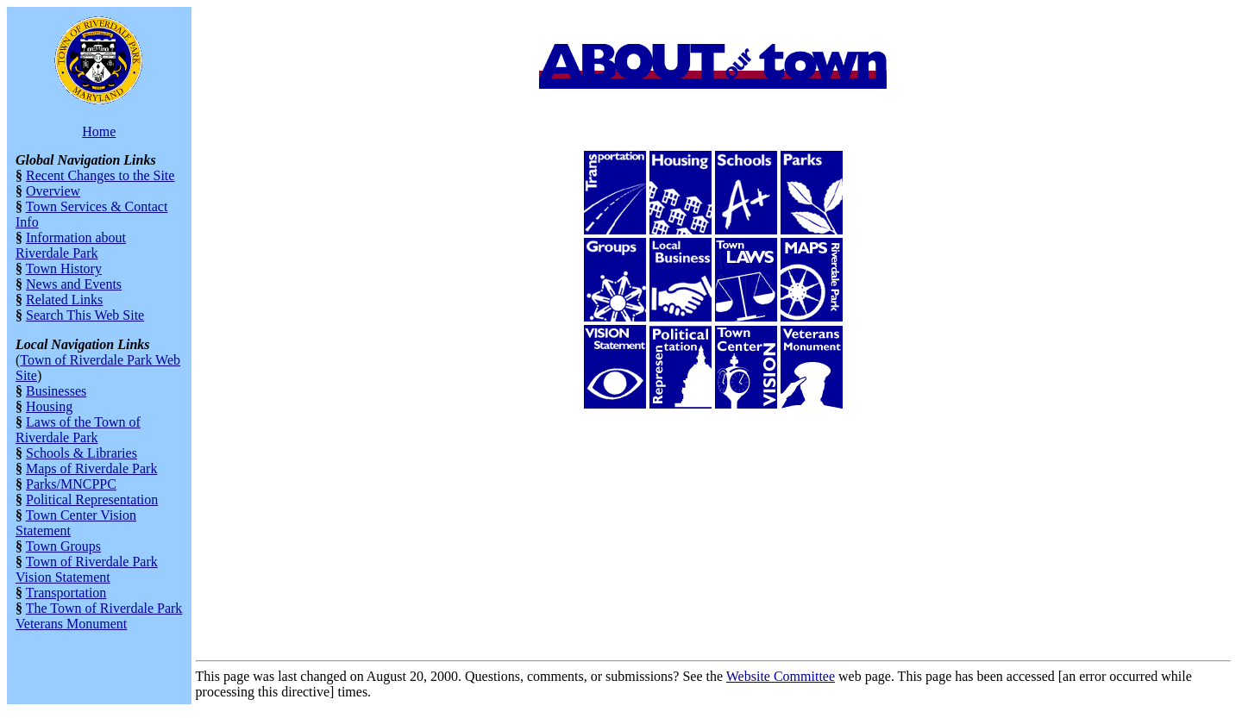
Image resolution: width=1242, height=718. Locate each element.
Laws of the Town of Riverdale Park (78, 430)
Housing (49, 406)
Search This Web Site (85, 315)
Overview (53, 191)
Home (99, 131)
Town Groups (63, 546)
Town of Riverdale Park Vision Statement (87, 569)
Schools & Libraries (81, 453)
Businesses (56, 391)
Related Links (64, 299)
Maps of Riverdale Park (91, 468)
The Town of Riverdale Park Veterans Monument (99, 616)
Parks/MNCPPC (71, 484)
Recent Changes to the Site (100, 175)
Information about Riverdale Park (71, 245)
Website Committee (780, 676)
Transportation (66, 592)
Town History (64, 268)
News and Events (74, 284)
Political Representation (92, 499)
